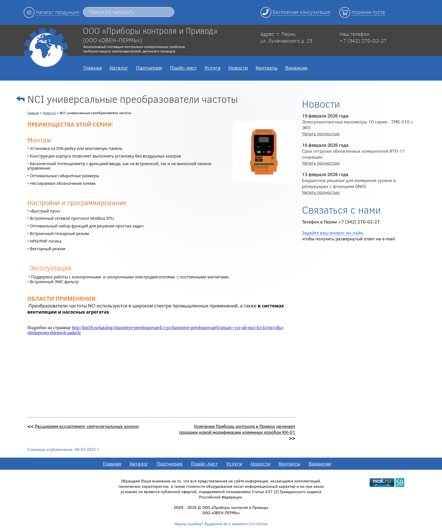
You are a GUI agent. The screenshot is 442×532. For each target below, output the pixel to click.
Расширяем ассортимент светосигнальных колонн (87, 426)
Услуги (212, 67)
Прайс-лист (183, 67)
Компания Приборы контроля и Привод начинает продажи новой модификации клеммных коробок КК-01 (237, 429)
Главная (92, 67)
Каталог (119, 67)
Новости (238, 67)
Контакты (266, 67)
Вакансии (296, 67)
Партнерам (149, 67)
